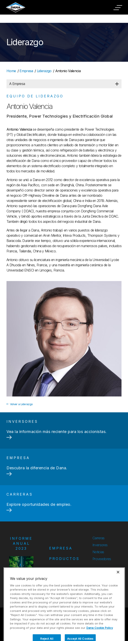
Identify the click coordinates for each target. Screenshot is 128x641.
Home (11, 71)
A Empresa (17, 84)
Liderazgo (44, 71)
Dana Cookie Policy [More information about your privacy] (99, 639)
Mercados (62, 569)
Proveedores (101, 559)
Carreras (98, 538)
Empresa (26, 71)
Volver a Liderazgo (19, 404)
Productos (64, 558)
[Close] (118, 583)
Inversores (99, 545)
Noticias (98, 552)
